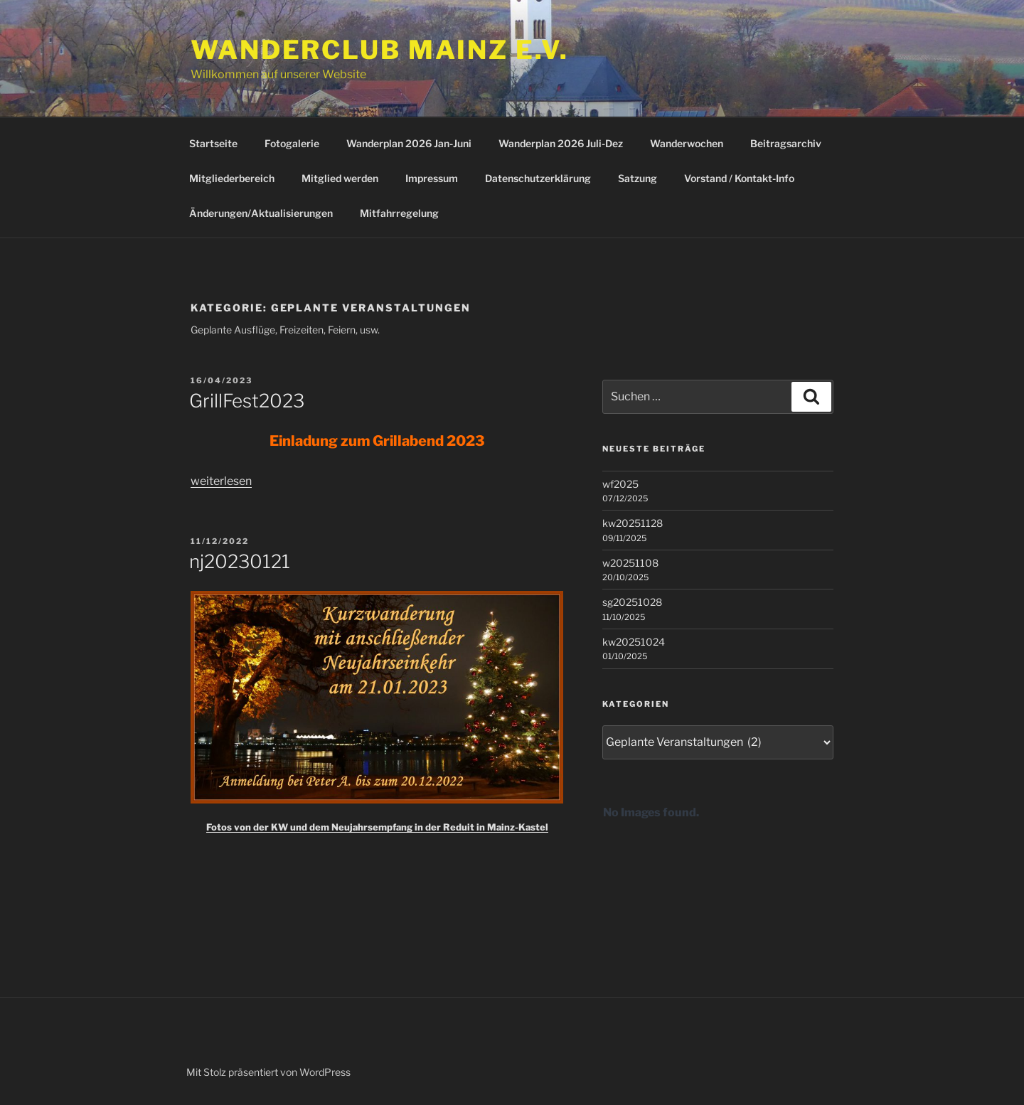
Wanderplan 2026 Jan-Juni (408, 143)
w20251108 (630, 563)
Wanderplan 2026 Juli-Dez (560, 143)
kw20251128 (632, 523)
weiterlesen (221, 481)
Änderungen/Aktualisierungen (261, 213)
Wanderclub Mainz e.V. (379, 49)
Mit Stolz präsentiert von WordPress (268, 1072)
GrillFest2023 (246, 401)
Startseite (213, 143)
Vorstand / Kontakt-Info (739, 178)
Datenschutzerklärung (538, 178)
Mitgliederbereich (231, 178)
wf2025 (620, 484)
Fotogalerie (292, 143)
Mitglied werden (340, 178)
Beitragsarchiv (785, 143)
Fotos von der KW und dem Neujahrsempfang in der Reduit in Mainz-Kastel (377, 827)
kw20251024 (633, 642)
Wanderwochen (686, 143)
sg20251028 (632, 602)
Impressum (431, 178)
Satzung (637, 178)
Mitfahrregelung (399, 213)
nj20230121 (239, 561)
